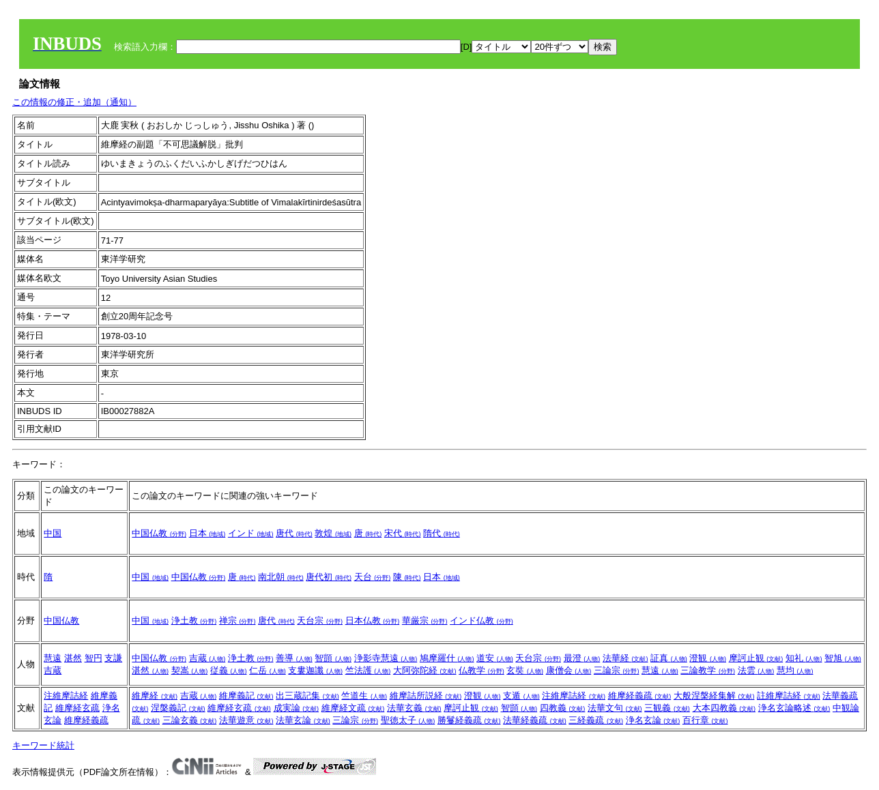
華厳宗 (425, 620)
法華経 (625, 658)
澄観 (707, 658)
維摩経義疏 (86, 720)
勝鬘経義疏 (469, 720)
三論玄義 (189, 720)
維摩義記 (246, 695)
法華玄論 (303, 720)
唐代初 (328, 577)
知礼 (804, 658)
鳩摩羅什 (447, 658)
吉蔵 (52, 670)
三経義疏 (595, 720)
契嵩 (189, 670)
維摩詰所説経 (426, 695)
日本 (207, 533)
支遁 (521, 695)
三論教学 (707, 670)
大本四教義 (724, 708)
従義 (228, 670)
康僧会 (569, 670)
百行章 (705, 720)
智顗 (333, 658)
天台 (372, 577)
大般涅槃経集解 (714, 695)
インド (251, 533)
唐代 (294, 533)
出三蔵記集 (307, 695)
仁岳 (267, 670)
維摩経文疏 (353, 708)
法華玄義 (414, 708)
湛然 (73, 658)
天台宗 (320, 620)
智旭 (842, 658)
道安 (494, 658)
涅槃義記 (178, 708)
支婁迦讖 (315, 670)
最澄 (582, 658)
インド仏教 (481, 620)
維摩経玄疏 (77, 708)
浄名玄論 (653, 720)
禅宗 (237, 620)
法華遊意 (246, 720)
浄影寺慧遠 (386, 658)
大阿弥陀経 (425, 670)
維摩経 (154, 695)
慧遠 (52, 658)
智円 (93, 658)
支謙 (113, 658)
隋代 (441, 533)
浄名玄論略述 (794, 708)
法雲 (756, 670)
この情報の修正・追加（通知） (74, 102)
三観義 (667, 708)
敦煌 (333, 533)
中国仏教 (159, 533)
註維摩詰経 (788, 695)
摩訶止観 (756, 658)
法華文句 (615, 708)
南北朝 (281, 577)
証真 (668, 658)
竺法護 (368, 670)
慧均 (795, 670)
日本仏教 (372, 620)
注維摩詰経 (66, 695)
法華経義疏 (534, 720)
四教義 (563, 708)
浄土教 (194, 620)
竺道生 (364, 695)
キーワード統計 (43, 745)
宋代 (402, 533)
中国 (52, 533)
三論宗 (616, 670)
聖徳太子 (408, 720)
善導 (294, 658)
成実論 (296, 708)
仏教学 (481, 670)
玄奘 (524, 670)
